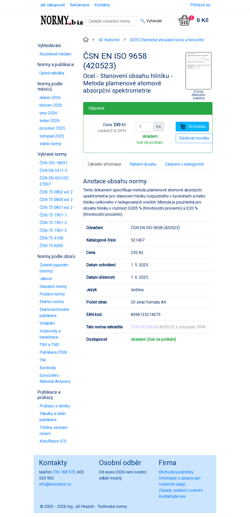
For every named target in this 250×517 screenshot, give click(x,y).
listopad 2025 (52, 136)
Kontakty (102, 5)
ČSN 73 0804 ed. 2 (56, 199)
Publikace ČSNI (53, 352)
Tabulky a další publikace (52, 416)
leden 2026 (50, 120)
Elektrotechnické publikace (54, 312)
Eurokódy (48, 367)
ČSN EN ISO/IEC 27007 (54, 181)
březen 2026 (51, 105)
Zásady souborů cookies (181, 490)
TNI (43, 360)
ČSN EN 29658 (144, 327)
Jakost (46, 278)
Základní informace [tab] (104, 164)
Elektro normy (52, 301)
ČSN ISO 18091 (53, 163)
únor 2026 (48, 113)
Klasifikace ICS (53, 441)
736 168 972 (64, 472)
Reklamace (80, 5)
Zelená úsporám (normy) (54, 268)
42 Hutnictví (109, 39)
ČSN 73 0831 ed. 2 (56, 207)
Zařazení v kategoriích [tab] (184, 164)
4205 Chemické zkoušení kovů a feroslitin (167, 39)
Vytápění (47, 323)
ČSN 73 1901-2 (53, 222)
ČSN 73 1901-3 (53, 230)
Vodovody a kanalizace (50, 334)
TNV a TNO (49, 344)
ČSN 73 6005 (51, 245)
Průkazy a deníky (55, 406)
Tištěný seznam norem (53, 430)
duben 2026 (50, 97)
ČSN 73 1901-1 (53, 215)
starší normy (50, 143)
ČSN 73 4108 (51, 238)
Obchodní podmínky (176, 472)
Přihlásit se (200, 5)
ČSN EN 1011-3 (53, 170)
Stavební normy (53, 286)
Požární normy (52, 294)
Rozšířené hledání (55, 54)
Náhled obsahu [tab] (143, 164)
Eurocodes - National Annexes (55, 378)
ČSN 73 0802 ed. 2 (56, 192)
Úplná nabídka (52, 73)
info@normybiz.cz (55, 484)
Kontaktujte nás (172, 496)
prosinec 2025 (52, 128)
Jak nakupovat (52, 5)
